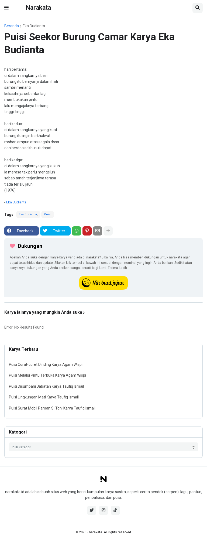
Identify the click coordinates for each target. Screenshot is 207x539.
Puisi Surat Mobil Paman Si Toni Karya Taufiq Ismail (52, 408)
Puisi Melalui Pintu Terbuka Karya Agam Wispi (47, 375)
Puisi (47, 214)
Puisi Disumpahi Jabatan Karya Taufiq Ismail (46, 386)
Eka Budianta (34, 26)
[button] (6, 7)
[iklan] (103, 302)
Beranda (11, 26)
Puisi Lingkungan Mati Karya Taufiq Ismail (44, 397)
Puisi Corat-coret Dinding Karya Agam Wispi (45, 364)
